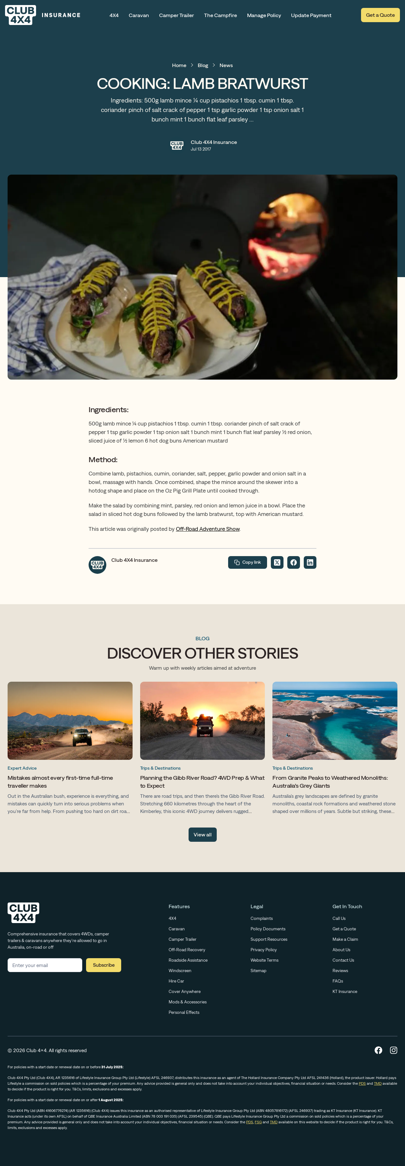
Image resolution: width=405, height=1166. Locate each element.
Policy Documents (268, 928)
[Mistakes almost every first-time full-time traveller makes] (70, 750)
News (226, 65)
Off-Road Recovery (187, 949)
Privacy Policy (264, 949)
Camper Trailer (176, 15)
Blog (203, 65)
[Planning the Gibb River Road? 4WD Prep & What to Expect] (202, 750)
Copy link (247, 562)
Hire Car (176, 980)
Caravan (139, 15)
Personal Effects (184, 1012)
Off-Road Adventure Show (208, 528)
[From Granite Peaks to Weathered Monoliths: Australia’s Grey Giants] (334, 750)
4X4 (114, 15)
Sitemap (258, 970)
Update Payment (311, 15)
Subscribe (104, 965)
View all (203, 834)
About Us (341, 949)
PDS (362, 1083)
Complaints (262, 918)
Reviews (340, 970)
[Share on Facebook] (293, 562)
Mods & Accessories (188, 1001)
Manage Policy (264, 15)
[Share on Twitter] (277, 562)
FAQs (338, 980)
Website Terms (264, 960)
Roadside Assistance (188, 960)
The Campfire (220, 15)
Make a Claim (345, 939)
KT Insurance (345, 991)
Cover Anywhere (185, 991)
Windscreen (180, 970)
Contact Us (343, 960)
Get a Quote (380, 15)
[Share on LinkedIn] (310, 562)
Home (179, 65)
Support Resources (269, 939)
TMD (378, 1083)
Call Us (339, 918)
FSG (258, 1122)
